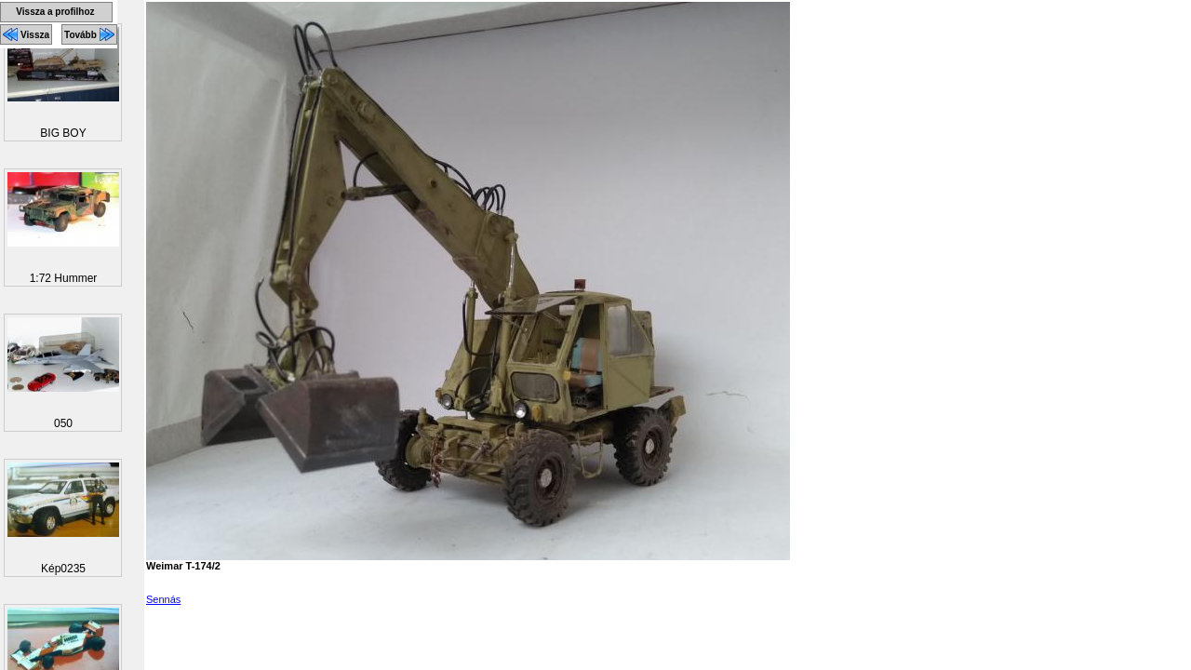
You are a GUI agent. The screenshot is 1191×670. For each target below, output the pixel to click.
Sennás (163, 599)
